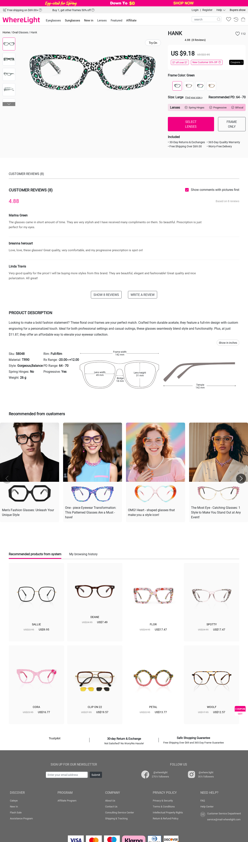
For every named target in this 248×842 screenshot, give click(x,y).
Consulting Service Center (119, 812)
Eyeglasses (53, 20)
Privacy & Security (163, 800)
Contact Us (111, 806)
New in (88, 20)
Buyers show (238, 10)
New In (14, 806)
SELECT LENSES (191, 124)
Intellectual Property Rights (168, 812)
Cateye (14, 800)
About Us (110, 800)
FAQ (202, 800)
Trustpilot (55, 738)
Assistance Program (21, 818)
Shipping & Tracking (116, 818)
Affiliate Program (67, 800)
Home (6, 32)
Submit (95, 775)
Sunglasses (72, 20)
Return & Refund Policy (165, 818)
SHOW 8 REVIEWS (106, 295)
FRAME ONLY (232, 124)
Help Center (206, 806)
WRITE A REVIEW (143, 295)
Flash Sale (16, 812)
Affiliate (131, 20)
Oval (15, 32)
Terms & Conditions (164, 806)
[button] (9, 104)
